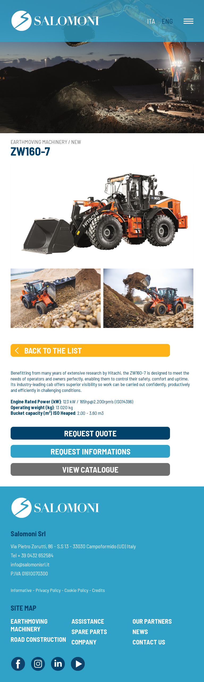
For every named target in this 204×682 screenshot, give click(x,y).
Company (83, 642)
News (140, 631)
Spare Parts (89, 631)
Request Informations (90, 451)
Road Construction (38, 639)
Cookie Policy (76, 590)
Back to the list (48, 350)
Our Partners (152, 621)
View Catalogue (90, 469)
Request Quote (90, 433)
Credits (98, 590)
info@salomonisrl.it (30, 564)
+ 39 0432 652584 (35, 555)
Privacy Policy (48, 590)
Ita (151, 21)
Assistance (87, 621)
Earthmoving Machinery (29, 625)
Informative (21, 590)
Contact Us (149, 642)
